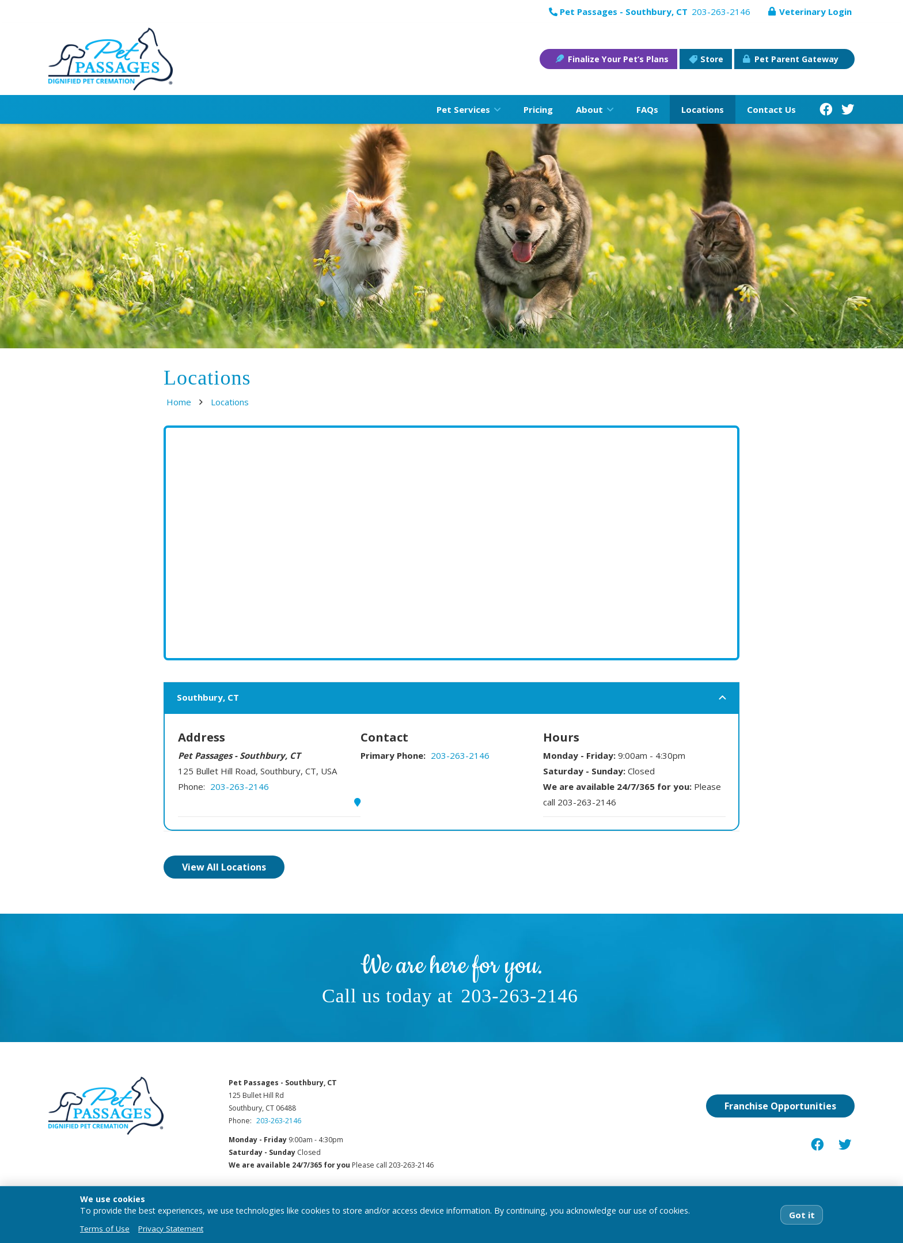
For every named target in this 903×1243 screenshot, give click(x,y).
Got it (802, 1215)
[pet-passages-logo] (110, 59)
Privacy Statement (170, 1228)
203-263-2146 (239, 786)
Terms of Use (105, 1228)
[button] (495, 109)
